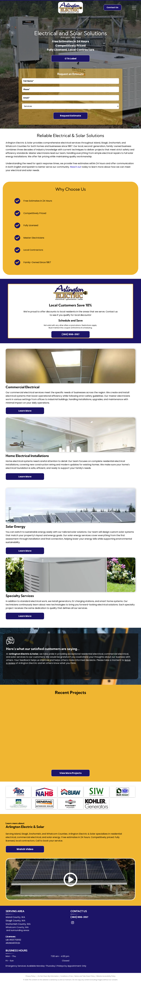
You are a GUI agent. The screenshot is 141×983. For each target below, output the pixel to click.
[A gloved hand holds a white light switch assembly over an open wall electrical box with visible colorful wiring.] (87, 711)
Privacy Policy (30, 976)
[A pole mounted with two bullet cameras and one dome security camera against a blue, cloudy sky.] (53, 753)
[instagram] (72, 923)
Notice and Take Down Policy (84, 976)
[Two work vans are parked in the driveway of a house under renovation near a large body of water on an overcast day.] (87, 745)
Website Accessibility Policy (105, 976)
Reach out (75, 166)
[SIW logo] (96, 791)
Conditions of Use (66, 976)
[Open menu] (134, 8)
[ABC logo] (18, 791)
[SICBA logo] (122, 791)
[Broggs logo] (70, 803)
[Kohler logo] (96, 803)
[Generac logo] (44, 803)
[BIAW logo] (70, 791)
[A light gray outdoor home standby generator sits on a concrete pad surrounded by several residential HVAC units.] (53, 720)
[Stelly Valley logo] (18, 803)
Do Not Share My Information (48, 976)
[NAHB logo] (44, 791)
